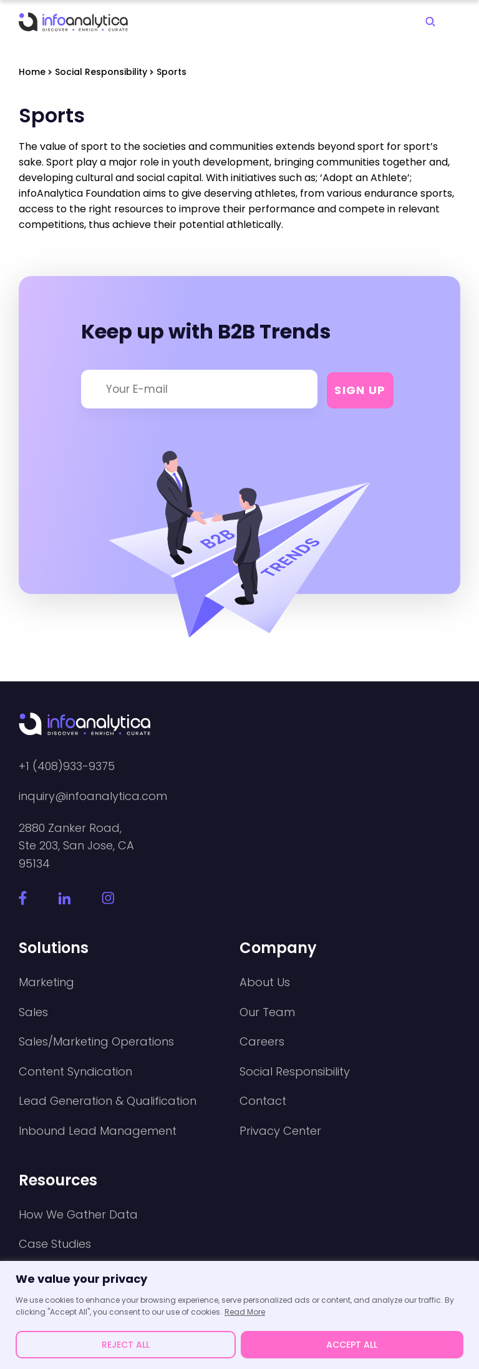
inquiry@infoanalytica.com (93, 796)
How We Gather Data (78, 1215)
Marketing (46, 982)
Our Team (267, 1012)
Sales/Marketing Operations (96, 1042)
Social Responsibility (295, 1072)
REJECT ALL (126, 1344)
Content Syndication (75, 1072)
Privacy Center (280, 1131)
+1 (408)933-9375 (67, 766)
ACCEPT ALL (351, 1344)
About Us (265, 982)
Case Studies (55, 1244)
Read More (245, 1312)
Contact (263, 1101)
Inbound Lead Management (98, 1131)
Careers (262, 1042)
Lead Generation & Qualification (107, 1101)
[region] (239, 1315)
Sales (33, 1012)
